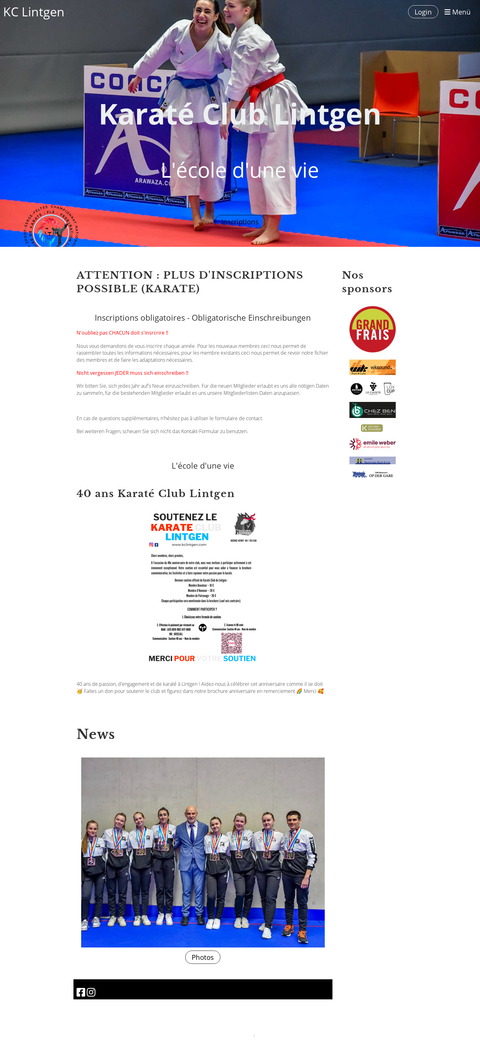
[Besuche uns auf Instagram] (91, 992)
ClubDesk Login (266, 1035)
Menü (458, 11)
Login (423, 11)
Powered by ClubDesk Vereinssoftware (228, 1035)
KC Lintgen (34, 11)
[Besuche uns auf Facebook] (81, 992)
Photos (203, 957)
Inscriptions (240, 221)
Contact (85, 444)
